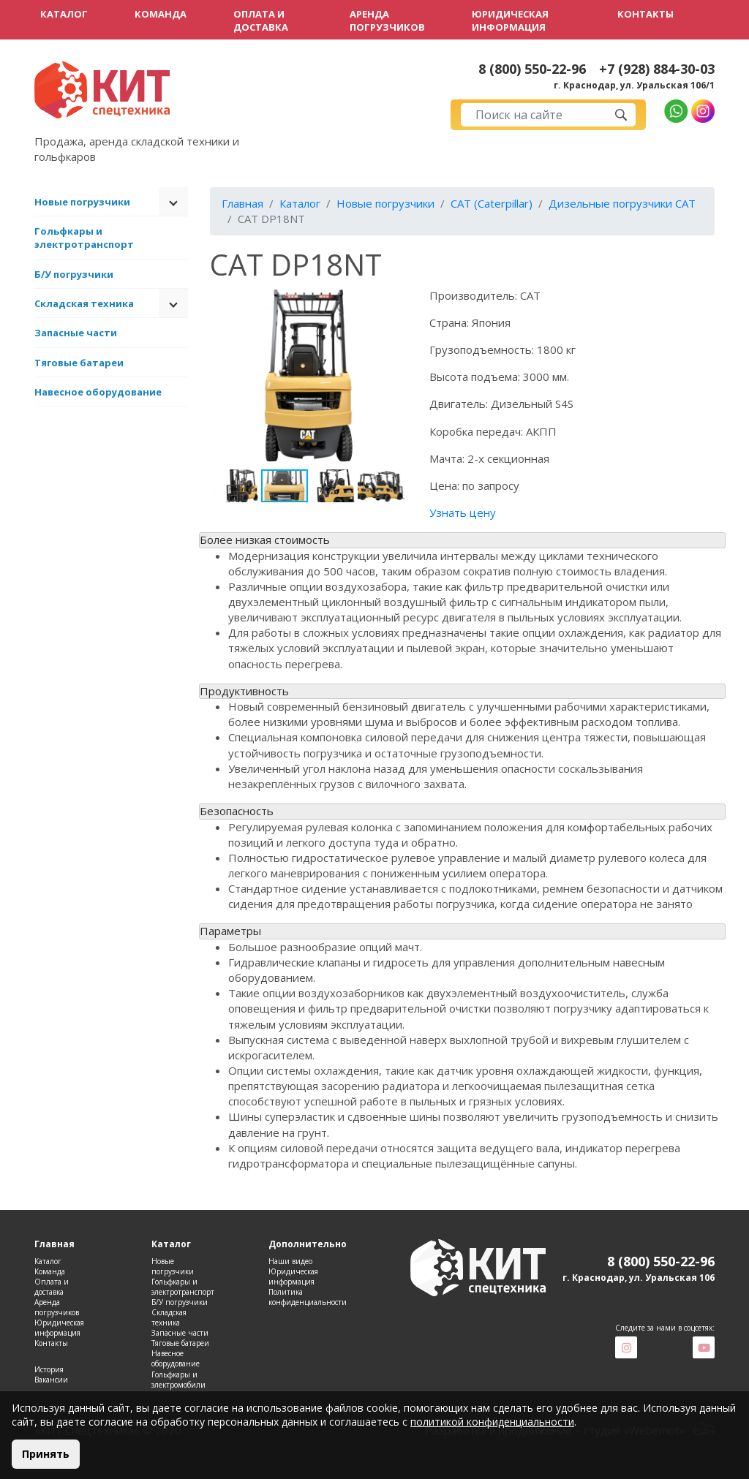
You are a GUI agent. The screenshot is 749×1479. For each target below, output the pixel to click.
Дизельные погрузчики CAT (622, 203)
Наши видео (290, 1261)
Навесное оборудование (98, 391)
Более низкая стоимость (265, 539)
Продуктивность (244, 691)
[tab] (462, 540)
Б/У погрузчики (73, 274)
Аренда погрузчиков (387, 20)
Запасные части (75, 332)
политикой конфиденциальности (492, 1422)
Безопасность (237, 810)
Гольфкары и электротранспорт (84, 237)
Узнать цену (462, 512)
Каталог (64, 13)
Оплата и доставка (260, 20)
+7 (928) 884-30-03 (657, 69)
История (49, 1369)
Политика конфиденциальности (307, 1297)
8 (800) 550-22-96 (532, 69)
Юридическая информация (510, 20)
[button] (394, 301)
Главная (242, 203)
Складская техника (84, 303)
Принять (45, 1454)
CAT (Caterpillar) (491, 203)
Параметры (230, 930)
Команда (161, 13)
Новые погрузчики (82, 201)
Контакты (645, 13)
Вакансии (51, 1379)
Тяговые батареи (79, 362)
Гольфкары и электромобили (178, 1379)
